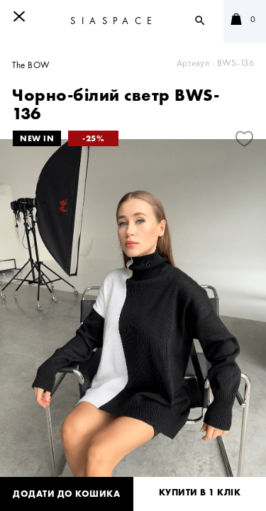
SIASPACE (113, 20)
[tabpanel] (133, 315)
